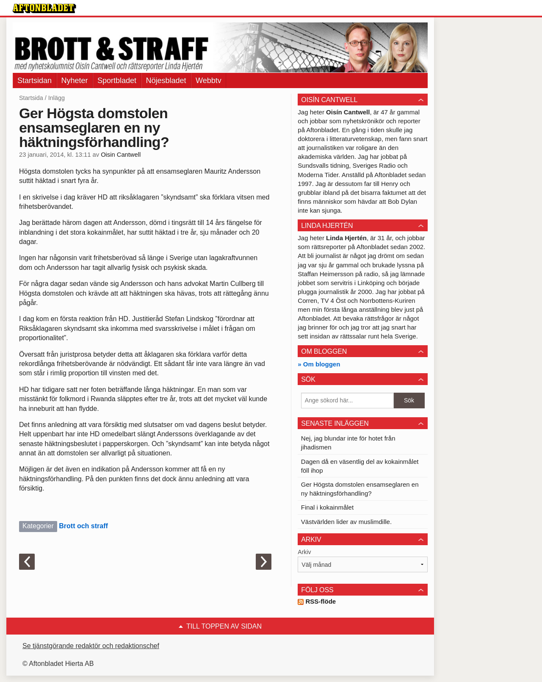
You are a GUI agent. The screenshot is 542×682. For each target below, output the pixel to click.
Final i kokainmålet (327, 507)
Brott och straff (83, 526)
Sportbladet (116, 80)
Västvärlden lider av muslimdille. (346, 521)
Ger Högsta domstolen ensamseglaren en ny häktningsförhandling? (360, 489)
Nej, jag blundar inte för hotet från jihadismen (348, 443)
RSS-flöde (317, 601)
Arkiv (304, 552)
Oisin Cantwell (121, 154)
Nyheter (74, 80)
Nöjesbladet (166, 80)
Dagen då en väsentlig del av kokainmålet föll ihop (360, 466)
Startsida (31, 97)
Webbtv (208, 80)
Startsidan (34, 80)
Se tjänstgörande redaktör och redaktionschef (90, 645)
